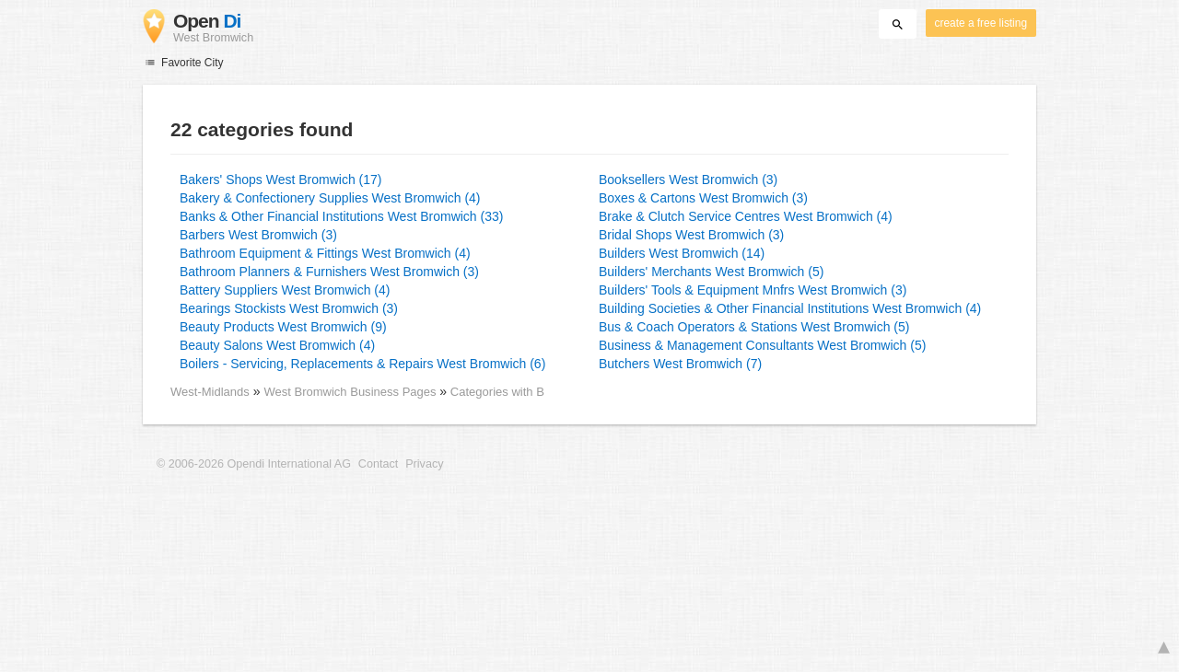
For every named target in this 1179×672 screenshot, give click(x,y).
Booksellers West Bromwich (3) (688, 179)
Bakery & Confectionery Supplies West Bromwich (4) (330, 198)
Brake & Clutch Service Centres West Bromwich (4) (746, 216)
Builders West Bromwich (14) (682, 253)
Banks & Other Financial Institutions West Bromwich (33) (341, 216)
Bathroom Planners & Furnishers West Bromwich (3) (329, 271)
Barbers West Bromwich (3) (258, 234)
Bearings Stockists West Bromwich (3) (289, 308)
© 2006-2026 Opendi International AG (254, 464)
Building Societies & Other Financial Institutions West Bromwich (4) (790, 308)
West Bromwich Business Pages (351, 392)
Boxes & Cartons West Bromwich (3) (703, 198)
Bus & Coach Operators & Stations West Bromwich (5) (754, 326)
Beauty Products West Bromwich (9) (283, 326)
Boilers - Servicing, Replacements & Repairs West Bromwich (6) (362, 363)
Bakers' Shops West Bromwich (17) (281, 179)
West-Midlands (210, 392)
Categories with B (497, 392)
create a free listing (981, 23)
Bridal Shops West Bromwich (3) (691, 234)
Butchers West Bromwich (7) (680, 363)
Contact (378, 464)
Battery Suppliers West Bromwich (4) (285, 290)
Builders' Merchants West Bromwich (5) (711, 271)
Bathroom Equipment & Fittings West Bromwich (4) (325, 253)
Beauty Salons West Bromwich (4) (277, 345)
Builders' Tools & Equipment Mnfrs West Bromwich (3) (752, 290)
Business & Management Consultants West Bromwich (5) (762, 345)
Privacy (424, 464)
